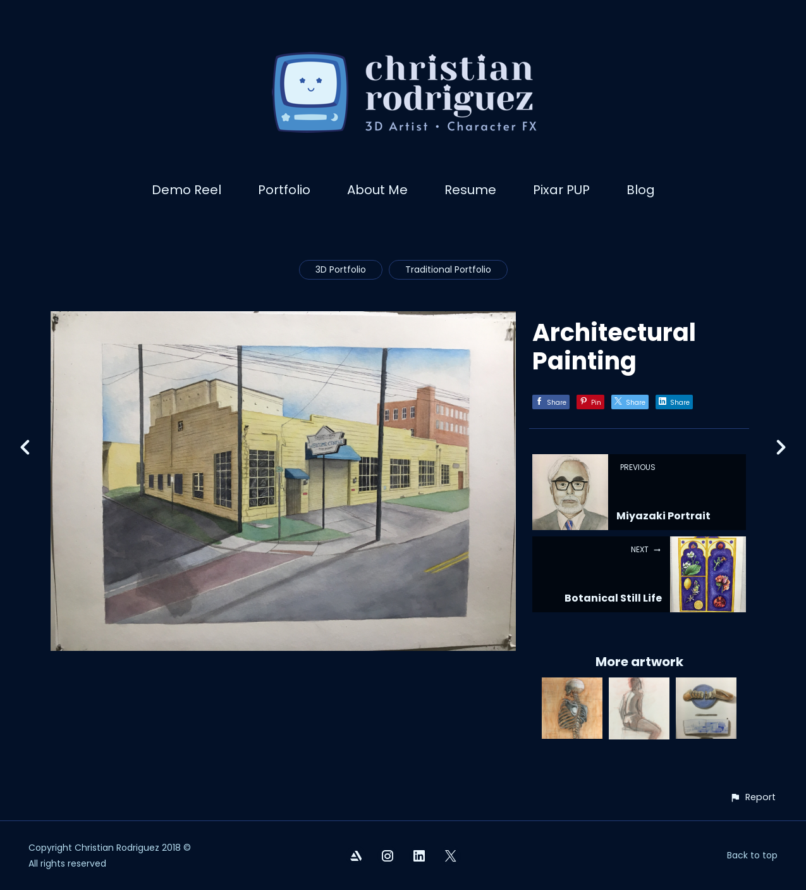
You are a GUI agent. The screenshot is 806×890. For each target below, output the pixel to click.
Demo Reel (186, 190)
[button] (752, 797)
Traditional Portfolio (448, 269)
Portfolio (284, 190)
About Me (377, 190)
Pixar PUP (561, 190)
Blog (640, 190)
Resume (470, 190)
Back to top (752, 855)
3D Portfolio (340, 269)
